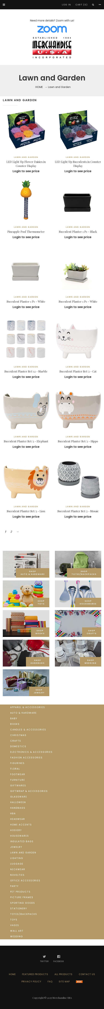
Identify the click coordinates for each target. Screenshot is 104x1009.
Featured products (35, 974)
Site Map (64, 981)
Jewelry (16, 847)
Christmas (18, 735)
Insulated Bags (22, 841)
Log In (66, 4)
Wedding (16, 936)
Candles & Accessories (28, 729)
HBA (13, 813)
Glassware (18, 796)
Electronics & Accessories (31, 752)
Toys (13, 919)
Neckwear (17, 869)
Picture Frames (21, 897)
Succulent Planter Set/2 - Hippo (78, 441)
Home (39, 87)
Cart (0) (81, 4)
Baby (13, 718)
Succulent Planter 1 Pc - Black (78, 231)
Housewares (19, 835)
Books (15, 724)
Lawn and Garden (23, 852)
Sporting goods (22, 902)
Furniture (17, 779)
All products (63, 974)
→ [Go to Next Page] (17, 531)
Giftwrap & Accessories (29, 791)
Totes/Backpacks (23, 914)
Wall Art (17, 930)
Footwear (17, 774)
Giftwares (18, 785)
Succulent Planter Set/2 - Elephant (26, 441)
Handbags (17, 807)
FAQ (50, 981)
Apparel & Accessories (27, 707)
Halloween (18, 802)
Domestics (18, 746)
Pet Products (20, 891)
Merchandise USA (62, 997)
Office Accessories (25, 880)
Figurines (17, 763)
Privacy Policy (31, 981)
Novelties (17, 875)
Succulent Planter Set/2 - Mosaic (78, 511)
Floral (15, 768)
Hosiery (16, 830)
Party (14, 886)
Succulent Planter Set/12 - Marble (25, 371)
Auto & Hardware (23, 712)
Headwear (17, 819)
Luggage (16, 863)
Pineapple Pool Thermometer (26, 231)
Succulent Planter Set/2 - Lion (26, 511)
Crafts (15, 740)
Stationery (18, 908)
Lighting (16, 858)
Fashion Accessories (26, 757)
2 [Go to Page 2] (11, 531)
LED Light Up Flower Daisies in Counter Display (26, 164)
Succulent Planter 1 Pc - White (26, 301)
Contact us (87, 974)
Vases (14, 925)
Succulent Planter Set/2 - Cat (78, 371)
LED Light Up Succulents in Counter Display (78, 164)
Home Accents (21, 824)
